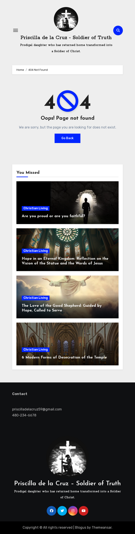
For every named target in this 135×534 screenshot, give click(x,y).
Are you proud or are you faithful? (53, 216)
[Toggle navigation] (15, 30)
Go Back (67, 138)
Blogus (80, 527)
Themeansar (102, 527)
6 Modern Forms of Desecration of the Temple (64, 358)
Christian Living (35, 208)
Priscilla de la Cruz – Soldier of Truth (67, 483)
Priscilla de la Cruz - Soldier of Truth (66, 38)
